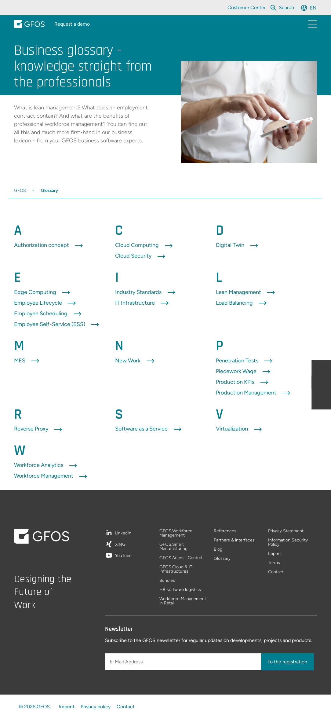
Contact (276, 572)
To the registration (287, 662)
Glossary (49, 190)
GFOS (20, 190)
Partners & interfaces (234, 540)
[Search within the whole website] (286, 7)
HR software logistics (180, 590)
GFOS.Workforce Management (175, 533)
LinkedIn (123, 533)
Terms (274, 563)
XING (120, 544)
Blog (218, 549)
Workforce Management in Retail (182, 601)
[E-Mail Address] (183, 661)
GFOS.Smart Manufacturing (173, 546)
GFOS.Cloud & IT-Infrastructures (176, 569)
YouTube (123, 556)
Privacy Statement (286, 531)
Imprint (275, 554)
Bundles (167, 580)
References (225, 531)
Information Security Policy (288, 542)
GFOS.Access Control (180, 558)
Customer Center (246, 7)
